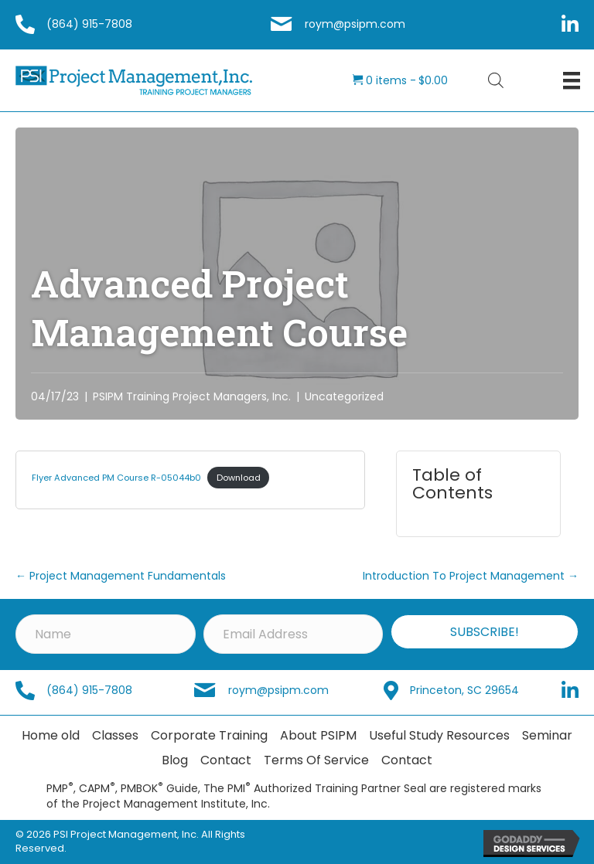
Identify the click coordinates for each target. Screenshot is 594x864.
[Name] (105, 634)
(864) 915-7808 (89, 24)
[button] (485, 631)
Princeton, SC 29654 (464, 690)
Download (239, 477)
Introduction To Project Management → (471, 575)
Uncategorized (344, 396)
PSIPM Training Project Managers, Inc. (192, 396)
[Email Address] (293, 634)
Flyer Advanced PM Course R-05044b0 (116, 477)
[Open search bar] (496, 80)
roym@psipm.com (355, 24)
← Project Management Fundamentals (120, 575)
